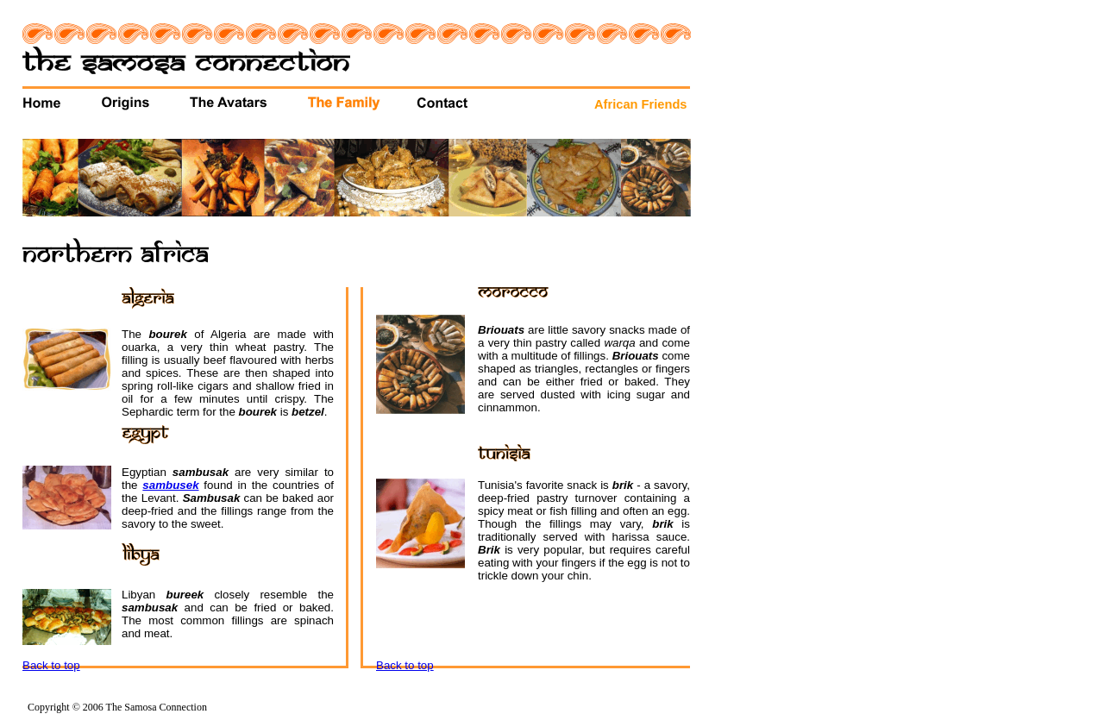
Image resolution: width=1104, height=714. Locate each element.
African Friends (640, 104)
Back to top (51, 665)
